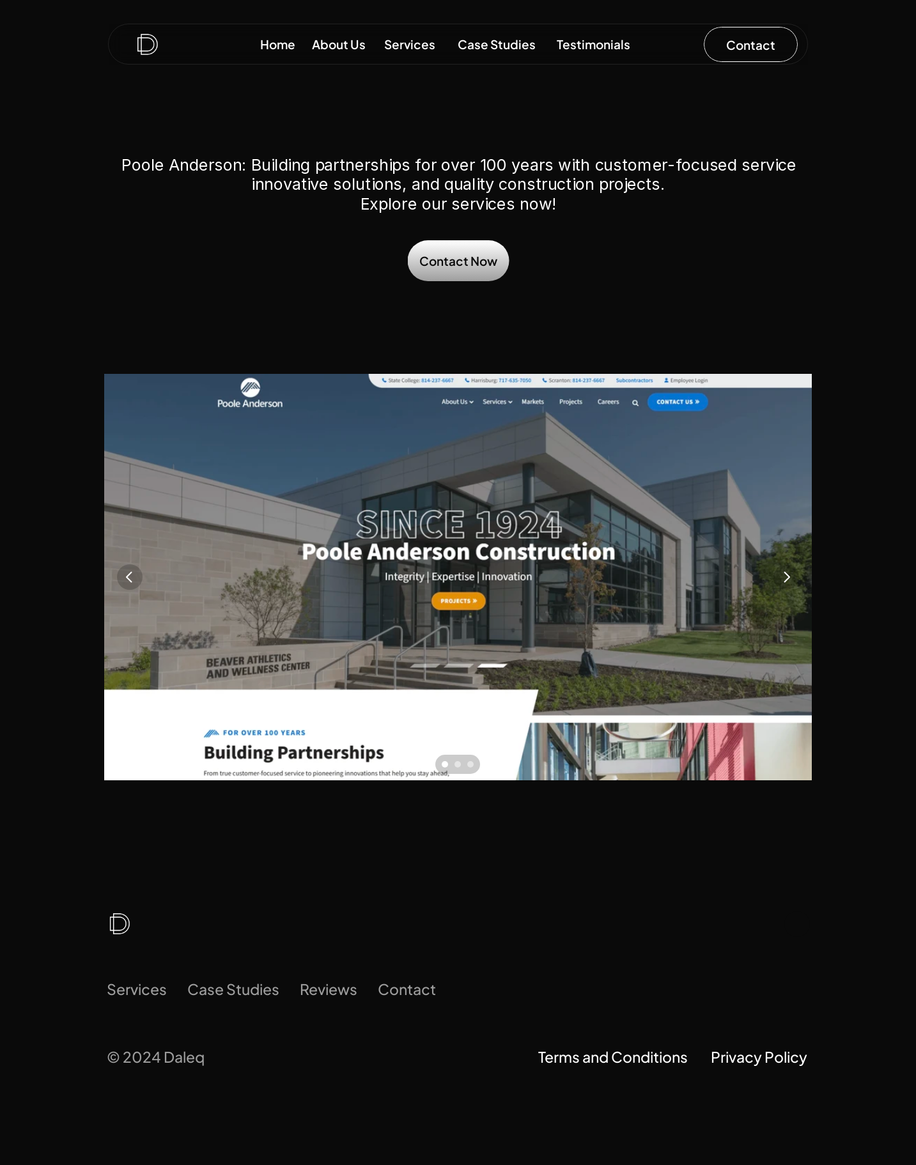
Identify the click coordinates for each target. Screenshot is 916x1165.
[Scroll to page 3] (472, 764)
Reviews (328, 989)
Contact (407, 989)
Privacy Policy (760, 1056)
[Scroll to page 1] (443, 764)
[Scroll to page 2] (457, 764)
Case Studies (233, 989)
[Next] (786, 577)
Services (137, 989)
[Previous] (130, 577)
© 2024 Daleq (156, 1056)
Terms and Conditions (614, 1056)
